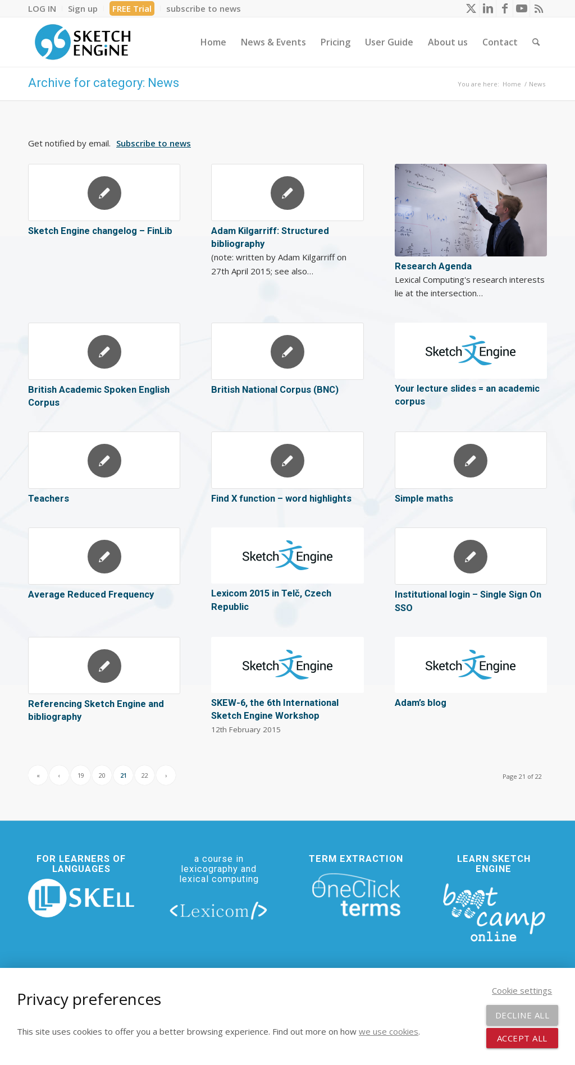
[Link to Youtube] (521, 8)
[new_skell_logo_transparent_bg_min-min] (81, 898)
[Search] (536, 42)
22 (145, 775)
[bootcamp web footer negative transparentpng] (494, 911)
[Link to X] (471, 8)
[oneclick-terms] (356, 895)
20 (102, 775)
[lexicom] (219, 910)
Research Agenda (433, 266)
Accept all (522, 1038)
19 (80, 775)
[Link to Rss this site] (538, 8)
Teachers (48, 498)
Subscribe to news (153, 143)
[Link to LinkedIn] (488, 8)
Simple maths (424, 498)
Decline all (522, 1015)
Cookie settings (522, 990)
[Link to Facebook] (504, 8)
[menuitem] (45, 8)
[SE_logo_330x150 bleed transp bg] (82, 42)
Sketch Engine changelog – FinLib (100, 231)
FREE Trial (132, 8)
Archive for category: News (103, 83)
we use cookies (388, 1031)
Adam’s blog (420, 702)
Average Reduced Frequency (91, 594)
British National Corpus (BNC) (275, 389)
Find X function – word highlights (281, 498)
